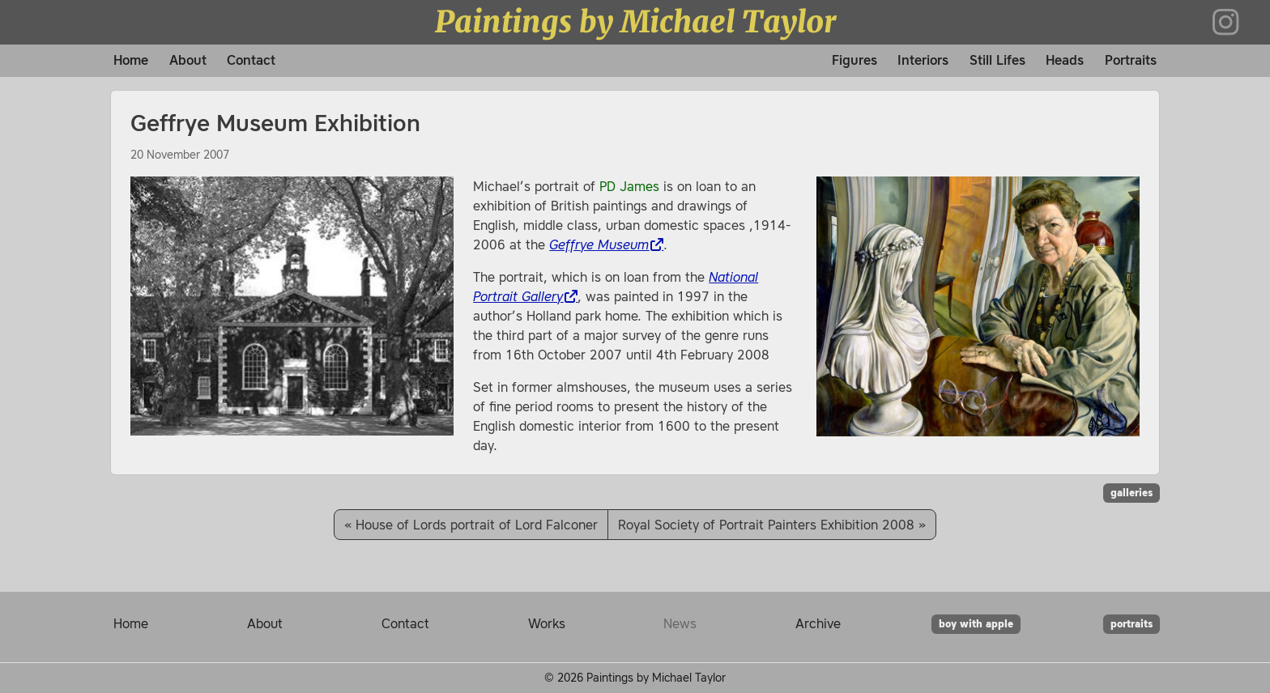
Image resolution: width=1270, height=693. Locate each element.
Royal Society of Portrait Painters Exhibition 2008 (766, 525)
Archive (818, 623)
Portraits (1131, 60)
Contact (251, 60)
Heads (1065, 60)
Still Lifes (997, 60)
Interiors (922, 60)
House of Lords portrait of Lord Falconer (477, 525)
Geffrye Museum (599, 244)
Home (130, 60)
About (188, 60)
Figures (854, 60)
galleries (1131, 493)
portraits (1131, 624)
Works (546, 623)
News (680, 623)
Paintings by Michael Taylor (635, 21)
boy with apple (976, 624)
